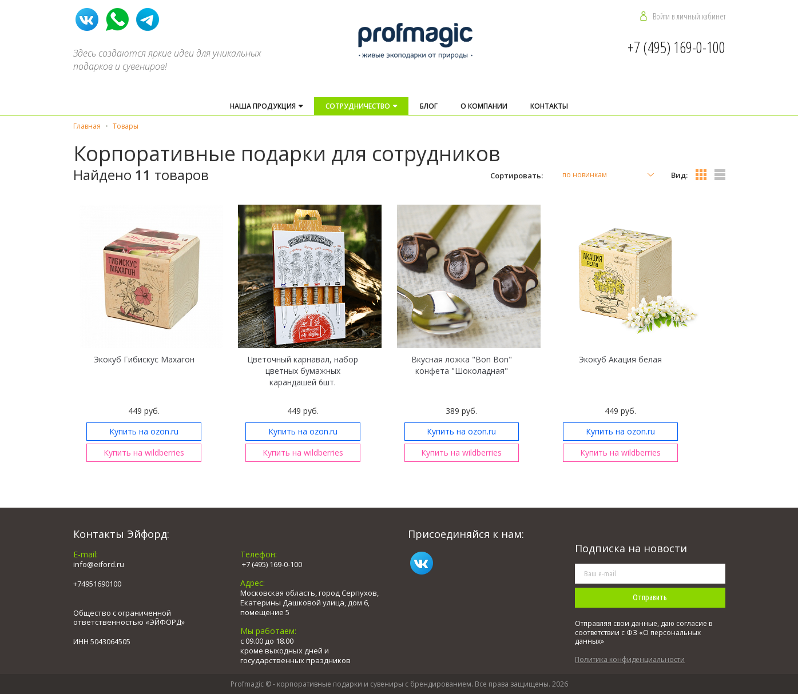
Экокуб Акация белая (620, 359)
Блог (429, 106)
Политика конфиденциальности (630, 659)
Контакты (549, 106)
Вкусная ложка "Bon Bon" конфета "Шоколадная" (461, 365)
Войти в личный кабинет (689, 16)
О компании (483, 106)
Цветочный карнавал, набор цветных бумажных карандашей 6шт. (303, 371)
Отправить (650, 597)
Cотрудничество (358, 106)
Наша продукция (263, 106)
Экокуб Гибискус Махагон (144, 359)
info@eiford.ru (98, 564)
